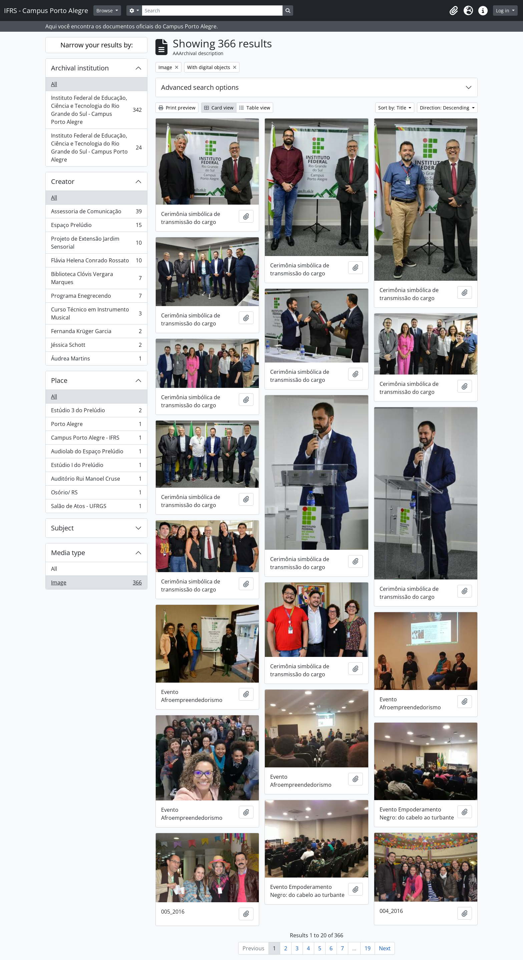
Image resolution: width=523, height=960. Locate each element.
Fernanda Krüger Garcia (96, 332)
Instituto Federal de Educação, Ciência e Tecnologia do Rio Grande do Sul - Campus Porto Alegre (96, 110)
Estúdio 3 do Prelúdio (96, 411)
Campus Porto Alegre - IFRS (96, 439)
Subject (62, 527)
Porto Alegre (96, 425)
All (54, 84)
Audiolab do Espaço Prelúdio (96, 452)
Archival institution (80, 67)
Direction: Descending (445, 107)
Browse (105, 10)
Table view (254, 107)
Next (385, 948)
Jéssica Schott (96, 346)
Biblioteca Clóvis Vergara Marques (96, 278)
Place (59, 380)
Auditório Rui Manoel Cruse (96, 480)
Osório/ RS (96, 493)
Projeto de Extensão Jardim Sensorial (96, 242)
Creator (62, 181)
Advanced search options (200, 87)
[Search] (212, 10)
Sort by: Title (393, 107)
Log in (503, 10)
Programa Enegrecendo (96, 297)
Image (96, 583)
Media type (68, 552)
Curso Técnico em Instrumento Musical (96, 313)
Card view (218, 107)
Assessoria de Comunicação (96, 212)
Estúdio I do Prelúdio (96, 466)
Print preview (176, 107)
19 (368, 948)
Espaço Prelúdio (96, 226)
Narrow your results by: (96, 44)
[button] (453, 10)
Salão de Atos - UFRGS (96, 507)
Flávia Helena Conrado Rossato (96, 261)
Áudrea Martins (96, 359)
